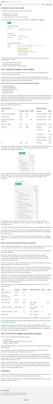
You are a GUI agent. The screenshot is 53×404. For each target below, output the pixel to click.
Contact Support (6, 393)
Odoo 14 (48, 4)
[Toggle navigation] (1, 4)
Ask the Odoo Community (19, 393)
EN (43, 4)
